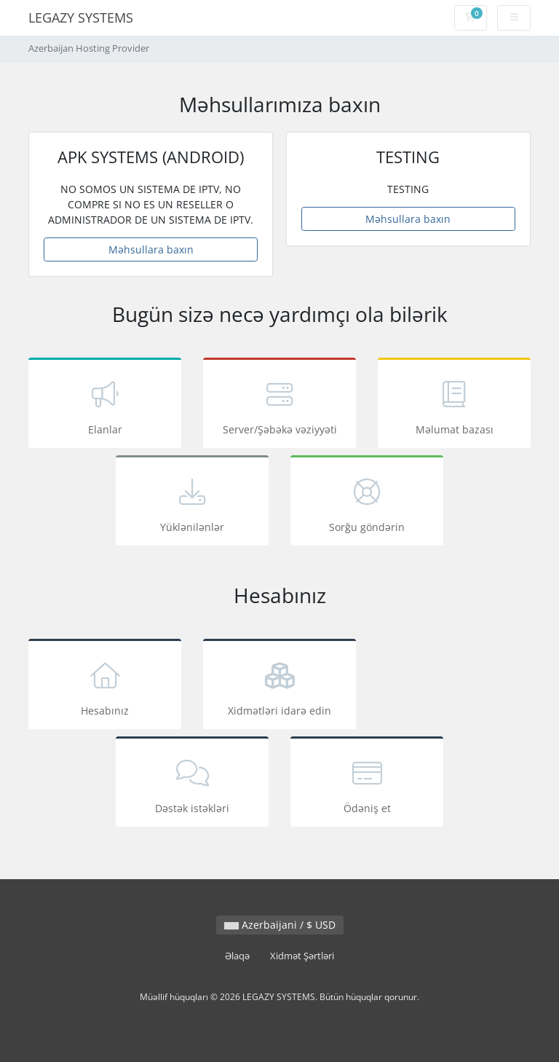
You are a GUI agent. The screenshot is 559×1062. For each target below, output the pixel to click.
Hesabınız (104, 686)
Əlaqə (237, 956)
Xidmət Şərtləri (302, 956)
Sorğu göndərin (366, 503)
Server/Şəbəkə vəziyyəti (279, 405)
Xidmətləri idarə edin (279, 686)
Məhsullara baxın (151, 249)
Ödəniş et (366, 784)
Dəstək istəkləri (192, 784)
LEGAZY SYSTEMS (80, 17)
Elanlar (104, 405)
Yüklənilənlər (192, 503)
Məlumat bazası (454, 405)
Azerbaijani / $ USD (280, 925)
